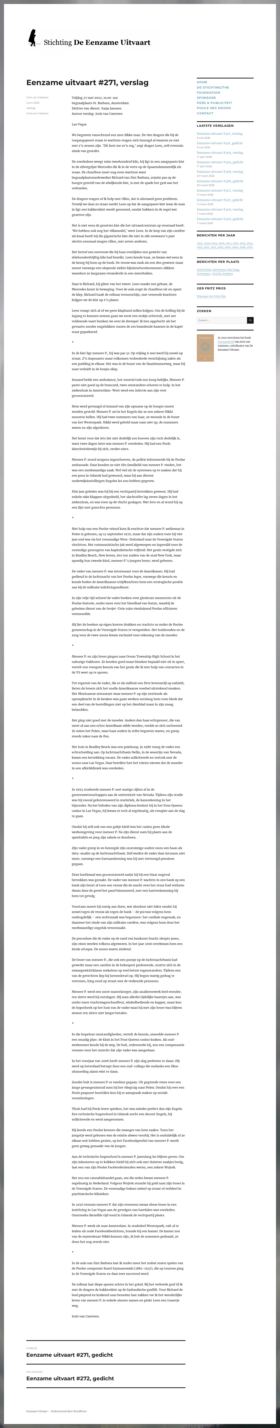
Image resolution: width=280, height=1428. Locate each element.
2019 (214, 243)
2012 (206, 247)
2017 (228, 243)
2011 (213, 247)
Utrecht (216, 273)
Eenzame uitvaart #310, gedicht (220, 143)
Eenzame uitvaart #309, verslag (220, 153)
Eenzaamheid (226, 341)
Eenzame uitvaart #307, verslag (220, 190)
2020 (207, 243)
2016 (235, 243)
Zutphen (228, 273)
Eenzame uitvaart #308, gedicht (220, 181)
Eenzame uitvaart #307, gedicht (220, 200)
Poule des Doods (214, 108)
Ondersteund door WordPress (69, 1411)
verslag (30, 107)
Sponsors (206, 98)
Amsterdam (204, 269)
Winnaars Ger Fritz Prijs (211, 296)
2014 (249, 243)
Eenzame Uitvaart (37, 1411)
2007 (250, 247)
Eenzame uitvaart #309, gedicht (220, 162)
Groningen (203, 273)
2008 (242, 247)
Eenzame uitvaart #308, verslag (220, 172)
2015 (242, 243)
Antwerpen (219, 269)
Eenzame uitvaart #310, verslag (219, 134)
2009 (227, 247)
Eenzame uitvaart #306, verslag (220, 209)
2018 (221, 243)
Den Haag (233, 269)
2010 (220, 247)
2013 (199, 247)
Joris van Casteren (37, 97)
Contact (205, 113)
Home (202, 82)
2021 (200, 243)
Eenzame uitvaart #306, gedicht (220, 219)
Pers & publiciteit (214, 103)
